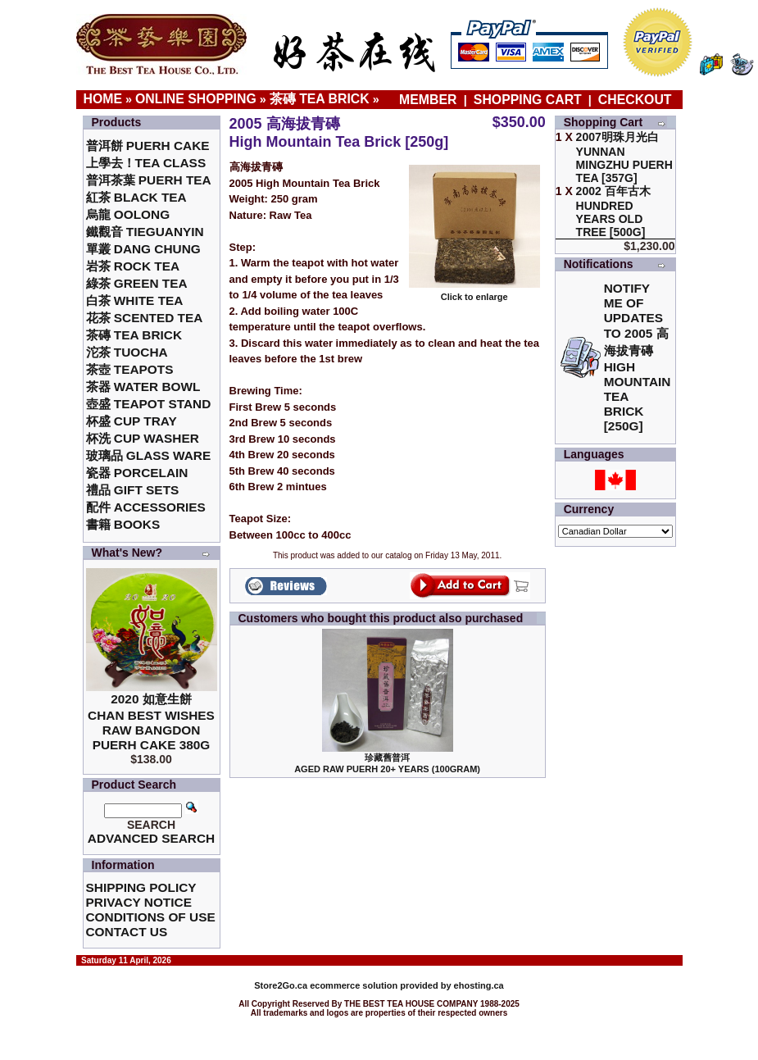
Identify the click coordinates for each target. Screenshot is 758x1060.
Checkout (635, 100)
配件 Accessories (146, 507)
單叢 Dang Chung (143, 249)
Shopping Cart (528, 100)
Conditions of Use (151, 917)
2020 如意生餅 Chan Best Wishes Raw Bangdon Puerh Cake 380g (151, 722)
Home (103, 99)
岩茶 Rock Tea (133, 266)
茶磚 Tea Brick (320, 99)
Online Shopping (195, 99)
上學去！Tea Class (146, 163)
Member (430, 100)
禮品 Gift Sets (132, 490)
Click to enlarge (474, 293)
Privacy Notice (139, 902)
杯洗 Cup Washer (142, 438)
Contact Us (127, 932)
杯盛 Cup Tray (131, 421)
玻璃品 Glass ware (148, 455)
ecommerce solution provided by (353, 985)
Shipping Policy (141, 887)
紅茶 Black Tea (136, 197)
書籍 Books (123, 524)
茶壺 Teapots (130, 369)
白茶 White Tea (135, 300)
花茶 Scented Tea (144, 318)
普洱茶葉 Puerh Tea (148, 180)
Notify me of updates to (637, 357)
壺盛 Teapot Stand (148, 404)
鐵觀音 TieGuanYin (145, 232)
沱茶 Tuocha (127, 352)
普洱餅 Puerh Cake (148, 145)
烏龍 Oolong (128, 214)
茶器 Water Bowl (143, 387)
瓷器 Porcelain (137, 473)
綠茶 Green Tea (137, 283)
